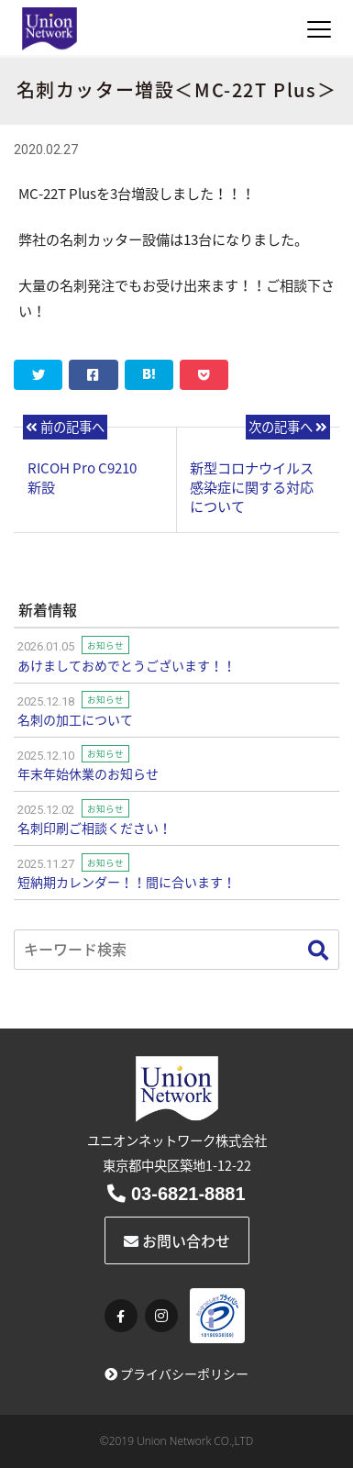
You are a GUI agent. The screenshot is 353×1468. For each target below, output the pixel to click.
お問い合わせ (177, 1240)
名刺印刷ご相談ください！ (94, 827)
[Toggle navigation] (319, 29)
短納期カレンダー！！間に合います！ (126, 882)
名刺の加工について (75, 719)
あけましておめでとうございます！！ (126, 665)
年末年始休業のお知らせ (88, 773)
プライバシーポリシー (176, 1373)
